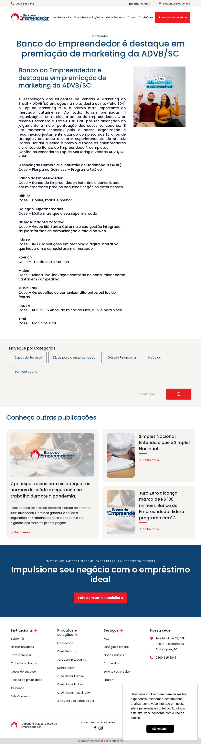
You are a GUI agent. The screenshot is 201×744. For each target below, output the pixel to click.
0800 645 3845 (22, 3)
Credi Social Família (70, 676)
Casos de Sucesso (28, 357)
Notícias (154, 357)
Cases (132, 17)
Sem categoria (26, 371)
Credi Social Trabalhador (74, 693)
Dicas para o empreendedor (75, 357)
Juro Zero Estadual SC (72, 660)
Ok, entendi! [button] (160, 728)
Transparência (21, 655)
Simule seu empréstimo (172, 17)
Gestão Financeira (122, 357)
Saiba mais (20, 532)
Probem (109, 680)
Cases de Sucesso (23, 672)
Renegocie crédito (116, 647)
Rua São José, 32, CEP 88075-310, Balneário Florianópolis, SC (167, 643)
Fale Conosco (20, 696)
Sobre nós (18, 639)
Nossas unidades (22, 647)
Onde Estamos (115, 17)
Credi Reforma (67, 651)
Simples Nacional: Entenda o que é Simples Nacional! (165, 443)
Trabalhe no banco (24, 663)
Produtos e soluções (87, 17)
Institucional (61, 17)
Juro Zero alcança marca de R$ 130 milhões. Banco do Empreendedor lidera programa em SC (161, 505)
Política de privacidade (26, 680)
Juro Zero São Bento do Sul (75, 701)
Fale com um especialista (100, 597)
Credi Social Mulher (70, 684)
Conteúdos (146, 17)
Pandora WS (116, 740)
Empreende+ (139, 3)
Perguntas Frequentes (174, 3)
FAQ (106, 639)
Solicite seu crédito (117, 672)
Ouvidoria (17, 688)
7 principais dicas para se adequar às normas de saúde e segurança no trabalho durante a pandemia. (50, 490)
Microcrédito (66, 668)
